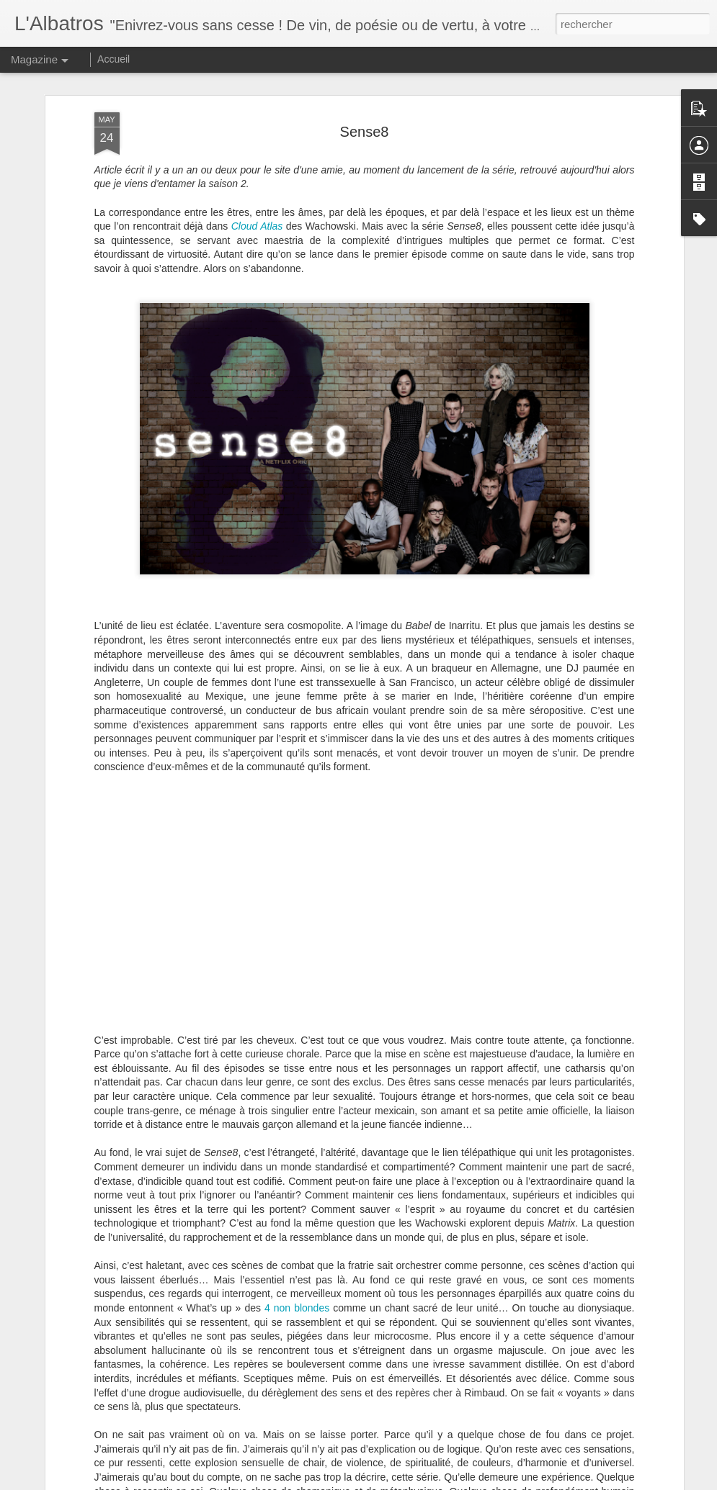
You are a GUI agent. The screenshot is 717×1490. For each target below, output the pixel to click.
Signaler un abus (489, 1482)
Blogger (441, 1482)
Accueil (113, 59)
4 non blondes (296, 1158)
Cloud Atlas (257, 76)
